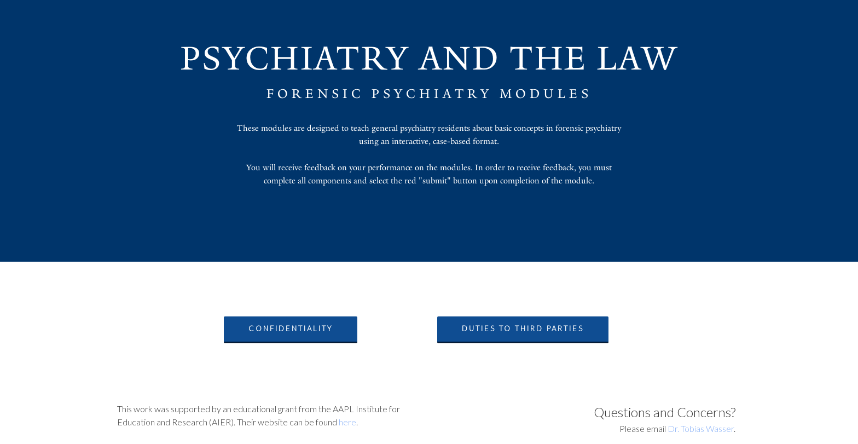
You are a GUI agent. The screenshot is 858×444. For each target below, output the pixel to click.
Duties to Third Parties (523, 328)
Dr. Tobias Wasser (701, 428)
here (347, 422)
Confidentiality (290, 328)
